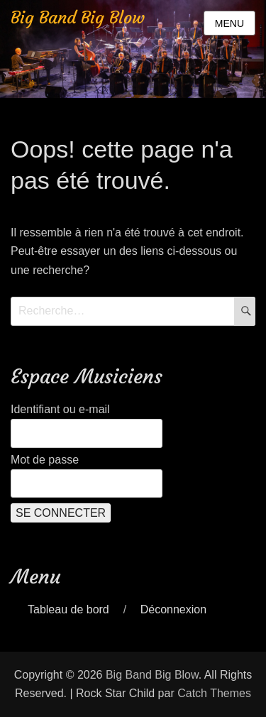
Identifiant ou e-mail (60, 409)
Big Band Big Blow (78, 17)
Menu (229, 23)
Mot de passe (45, 460)
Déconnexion (173, 609)
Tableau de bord (68, 609)
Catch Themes (214, 693)
